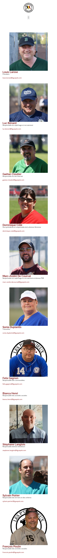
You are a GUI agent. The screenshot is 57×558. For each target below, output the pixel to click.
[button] (28, 17)
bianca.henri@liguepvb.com (12, 399)
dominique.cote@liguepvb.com (13, 231)
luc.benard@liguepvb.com (12, 129)
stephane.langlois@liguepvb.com (14, 450)
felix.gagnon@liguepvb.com (12, 384)
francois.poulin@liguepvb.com (13, 552)
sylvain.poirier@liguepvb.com (13, 501)
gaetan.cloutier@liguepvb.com (13, 180)
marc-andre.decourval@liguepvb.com (16, 282)
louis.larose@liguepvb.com (12, 78)
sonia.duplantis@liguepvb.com (13, 333)
